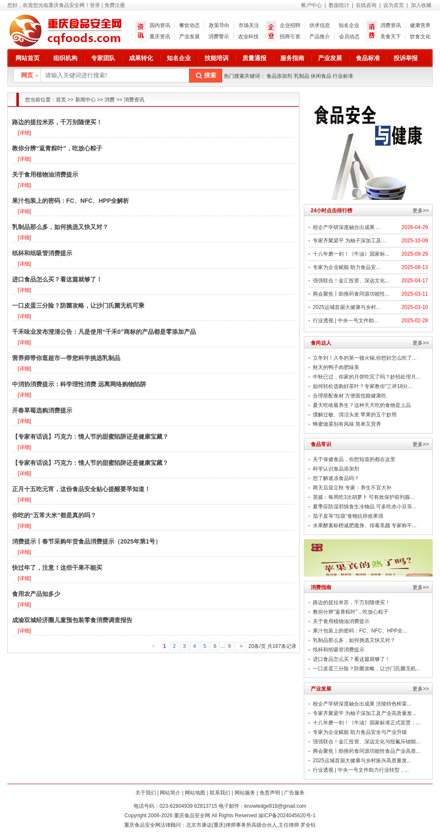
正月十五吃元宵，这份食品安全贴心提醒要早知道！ (81, 489)
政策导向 (219, 25)
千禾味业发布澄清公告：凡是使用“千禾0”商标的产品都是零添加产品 (104, 331)
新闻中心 (85, 100)
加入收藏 (421, 5)
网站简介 (170, 793)
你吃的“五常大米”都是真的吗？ (54, 515)
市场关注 (248, 25)
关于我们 (145, 793)
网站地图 (195, 793)
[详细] (24, 133)
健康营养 (420, 25)
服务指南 (292, 58)
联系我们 (220, 793)
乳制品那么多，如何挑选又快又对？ (60, 226)
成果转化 (141, 58)
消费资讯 (390, 25)
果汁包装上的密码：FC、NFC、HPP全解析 (70, 200)
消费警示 (218, 37)
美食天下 (390, 37)
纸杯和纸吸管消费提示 (42, 253)
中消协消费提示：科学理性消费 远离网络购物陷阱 (79, 384)
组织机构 (65, 58)
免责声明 (270, 793)
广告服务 (294, 793)
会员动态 (349, 37)
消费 (109, 100)
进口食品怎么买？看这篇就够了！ (57, 279)
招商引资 (290, 37)
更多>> (420, 211)
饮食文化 (420, 37)
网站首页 (27, 58)
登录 (95, 5)
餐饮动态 (189, 25)
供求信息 (319, 25)
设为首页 (393, 5)
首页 (61, 100)
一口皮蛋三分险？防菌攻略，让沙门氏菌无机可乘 (78, 305)
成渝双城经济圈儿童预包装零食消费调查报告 (72, 620)
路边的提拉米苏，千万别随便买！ (57, 122)
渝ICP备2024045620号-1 (286, 816)
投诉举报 (406, 58)
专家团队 (103, 58)
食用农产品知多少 (36, 593)
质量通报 (254, 58)
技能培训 (217, 58)
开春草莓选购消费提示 (42, 410)
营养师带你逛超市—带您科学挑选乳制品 (66, 357)
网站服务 (245, 793)
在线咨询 (366, 5)
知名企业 (349, 25)
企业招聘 (290, 25)
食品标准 (368, 58)
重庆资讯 (160, 37)
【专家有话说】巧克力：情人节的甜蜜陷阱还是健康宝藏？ (90, 436)
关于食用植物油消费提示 (45, 174)
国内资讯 (160, 25)
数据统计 (339, 5)
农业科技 (248, 37)
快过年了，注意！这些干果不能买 (57, 567)
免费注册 (114, 5)
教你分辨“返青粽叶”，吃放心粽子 (57, 148)
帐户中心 (311, 5)
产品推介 (319, 37)
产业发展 (189, 37)
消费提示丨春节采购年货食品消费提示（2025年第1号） (86, 541)
